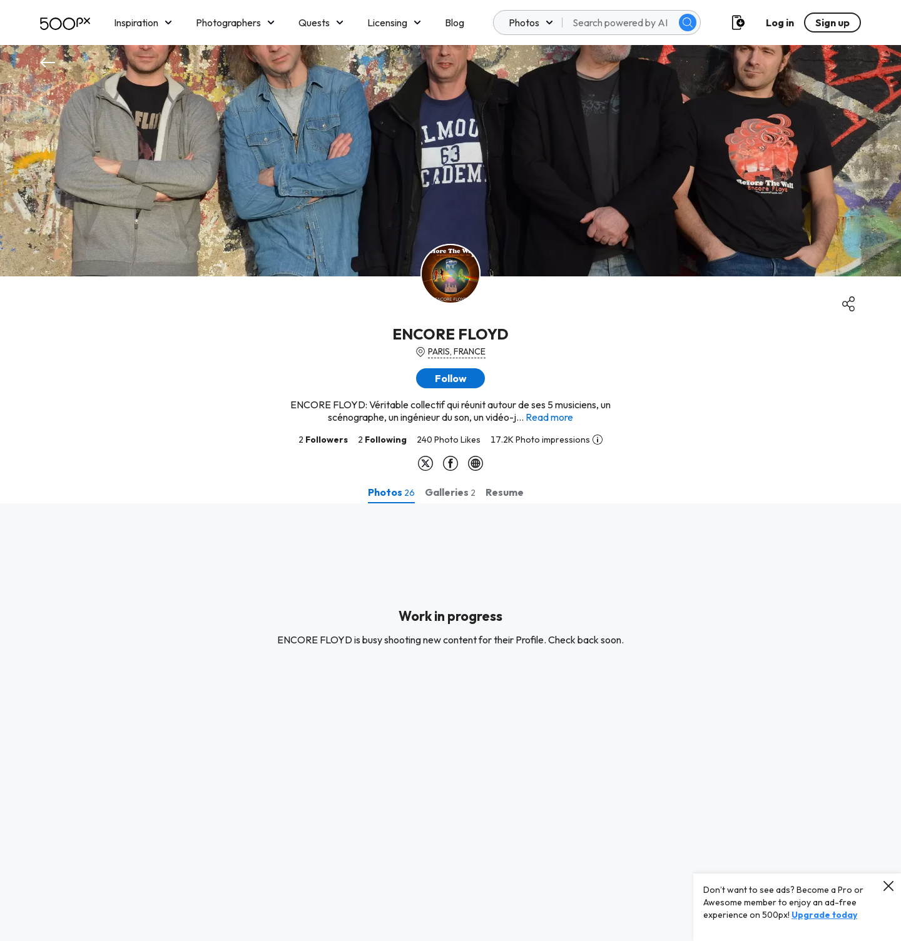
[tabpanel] (450, 722)
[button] (450, 378)
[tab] (391, 492)
